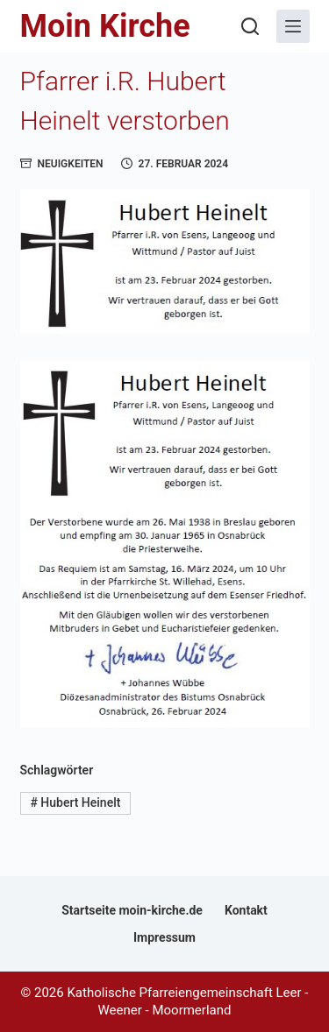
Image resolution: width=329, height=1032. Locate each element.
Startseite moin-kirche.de (132, 910)
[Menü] (293, 26)
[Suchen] (250, 26)
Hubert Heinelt (75, 802)
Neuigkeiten (71, 164)
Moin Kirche (105, 26)
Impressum (164, 937)
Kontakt (246, 910)
